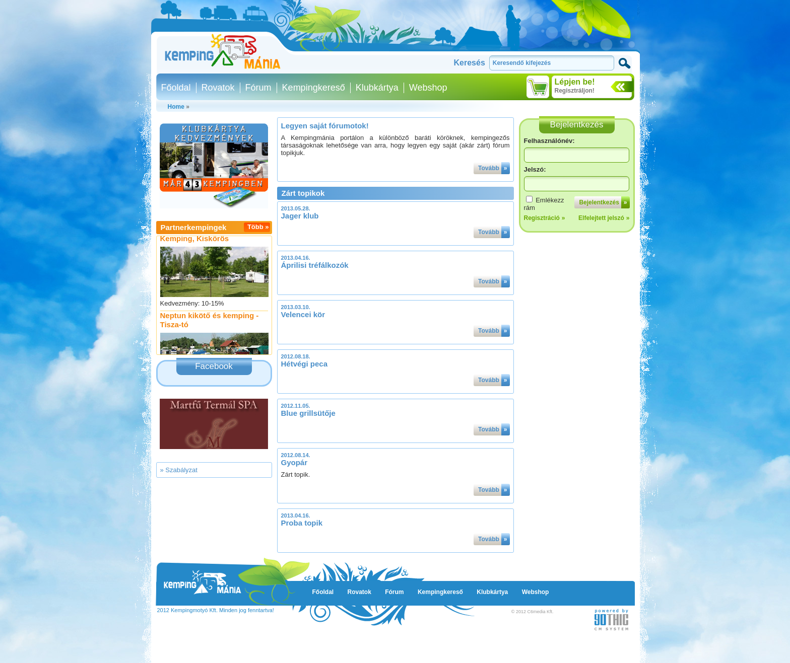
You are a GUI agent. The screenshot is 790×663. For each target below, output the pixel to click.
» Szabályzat (179, 470)
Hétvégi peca (304, 363)
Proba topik (302, 523)
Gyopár (294, 462)
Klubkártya (377, 88)
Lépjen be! (575, 82)
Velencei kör (303, 314)
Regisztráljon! (575, 90)
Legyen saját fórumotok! (325, 125)
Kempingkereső (313, 88)
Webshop (428, 88)
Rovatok (218, 88)
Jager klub (300, 215)
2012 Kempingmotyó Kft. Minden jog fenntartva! (215, 610)
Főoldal (176, 88)
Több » (258, 227)
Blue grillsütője (308, 413)
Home (176, 106)
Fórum (258, 88)
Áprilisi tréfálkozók (315, 265)
